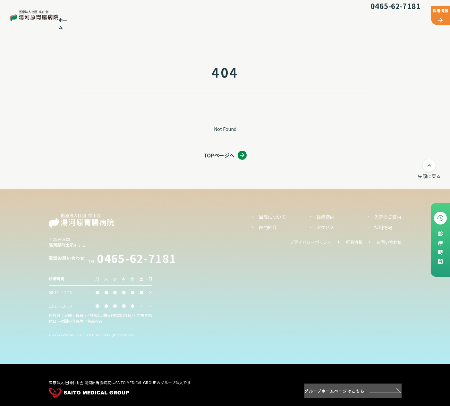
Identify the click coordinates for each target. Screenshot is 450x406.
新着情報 (354, 242)
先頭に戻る (429, 176)
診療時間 (440, 249)
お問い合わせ (389, 242)
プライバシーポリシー (311, 242)
